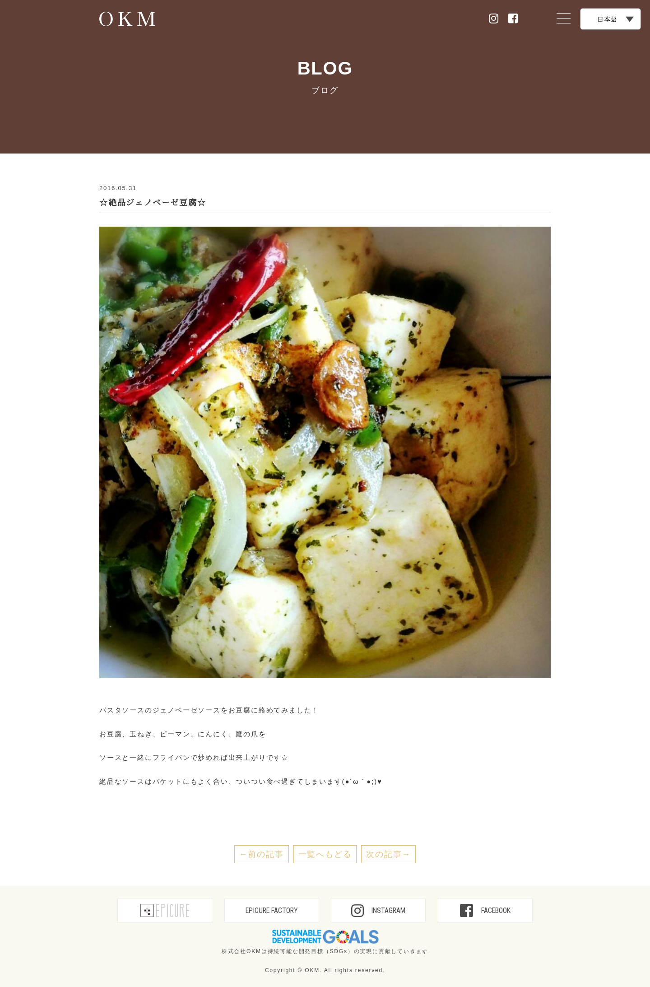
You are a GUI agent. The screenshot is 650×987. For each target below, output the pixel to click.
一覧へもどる (325, 854)
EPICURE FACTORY (272, 910)
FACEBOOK (485, 910)
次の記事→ (388, 854)
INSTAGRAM (378, 910)
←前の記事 (261, 854)
